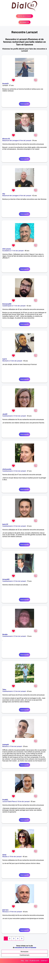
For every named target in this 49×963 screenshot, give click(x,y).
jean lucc (5, 910)
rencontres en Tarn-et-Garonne (25, 947)
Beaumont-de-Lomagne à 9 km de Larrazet (16, 140)
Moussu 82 (6, 139)
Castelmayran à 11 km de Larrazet (13, 306)
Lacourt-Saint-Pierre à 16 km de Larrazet (16, 801)
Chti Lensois (6, 249)
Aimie (4, 855)
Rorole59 (5, 84)
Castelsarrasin (24, 955)
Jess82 (4, 414)
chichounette (6, 469)
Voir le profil (24, 104)
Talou (4, 689)
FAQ (22, 961)
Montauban (24, 951)
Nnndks (5, 634)
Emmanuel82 (6, 304)
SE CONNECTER (24, 22)
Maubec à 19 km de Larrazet (12, 856)
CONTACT (44, 961)
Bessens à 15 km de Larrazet (12, 746)
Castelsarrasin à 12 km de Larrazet (14, 416)
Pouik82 (5, 800)
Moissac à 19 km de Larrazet (12, 912)
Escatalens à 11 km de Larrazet (13, 251)
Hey (3, 194)
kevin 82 (5, 524)
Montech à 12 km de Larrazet (12, 361)
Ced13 (4, 359)
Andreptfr (5, 745)
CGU (26, 961)
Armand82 (6, 579)
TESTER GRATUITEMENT (24, 16)
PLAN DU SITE (34, 961)
